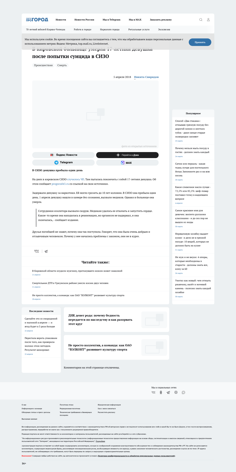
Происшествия (43, 65)
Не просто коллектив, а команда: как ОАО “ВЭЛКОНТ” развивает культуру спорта (95, 297)
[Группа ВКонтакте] (153, 392)
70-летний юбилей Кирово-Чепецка (45, 29)
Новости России (84, 19)
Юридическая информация (109, 405)
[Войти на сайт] (208, 20)
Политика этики (66, 405)
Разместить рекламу (106, 412)
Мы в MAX (135, 19)
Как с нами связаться (107, 408)
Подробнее (100, 441)
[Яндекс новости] (63, 155)
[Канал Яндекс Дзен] (127, 155)
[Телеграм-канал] (63, 163)
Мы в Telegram (111, 19)
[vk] (36, 251)
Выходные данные (29, 419)
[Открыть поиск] (201, 20)
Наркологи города (110, 29)
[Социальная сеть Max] (127, 163)
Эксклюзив (164, 29)
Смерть (62, 65)
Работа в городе (82, 29)
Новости (61, 19)
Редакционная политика (70, 408)
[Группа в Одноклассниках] (161, 392)
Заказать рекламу (161, 19)
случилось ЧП (75, 179)
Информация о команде (32, 408)
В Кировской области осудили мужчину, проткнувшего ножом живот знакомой (95, 273)
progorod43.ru (60, 184)
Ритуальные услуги (138, 29)
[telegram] (47, 251)
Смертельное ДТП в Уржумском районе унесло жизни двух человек (95, 285)
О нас (24, 405)
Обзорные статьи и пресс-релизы (36, 412)
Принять (200, 42)
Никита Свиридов (146, 77)
